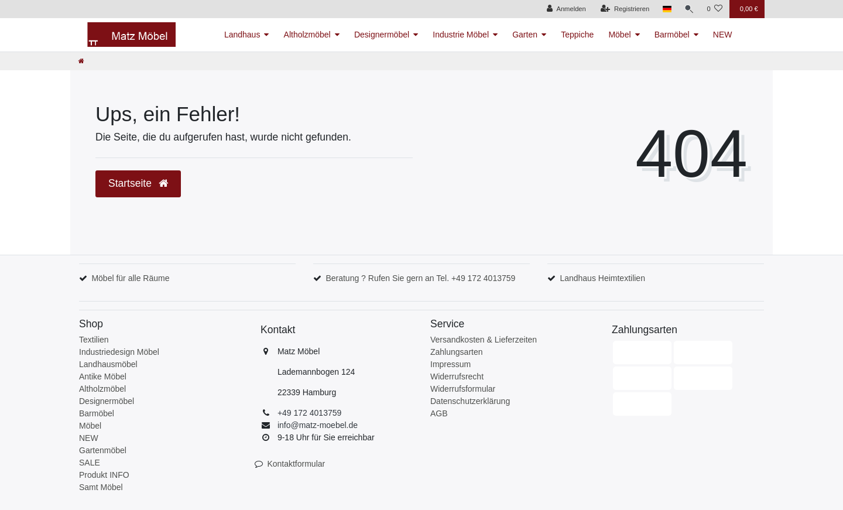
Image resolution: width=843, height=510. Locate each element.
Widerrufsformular (462, 388)
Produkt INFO (104, 475)
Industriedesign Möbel (119, 352)
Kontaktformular (296, 463)
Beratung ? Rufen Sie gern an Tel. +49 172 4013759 (420, 278)
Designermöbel (381, 34)
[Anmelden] (566, 9)
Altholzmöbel (307, 34)
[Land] (666, 9)
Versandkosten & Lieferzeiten (483, 339)
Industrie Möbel (461, 34)
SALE (89, 462)
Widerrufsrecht (457, 376)
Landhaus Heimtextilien (602, 278)
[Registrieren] (624, 9)
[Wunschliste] (714, 9)
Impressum (450, 364)
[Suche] (688, 9)
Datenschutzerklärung (470, 401)
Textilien (94, 339)
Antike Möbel (102, 376)
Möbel (619, 34)
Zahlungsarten (456, 352)
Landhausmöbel (108, 364)
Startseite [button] (138, 183)
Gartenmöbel (102, 450)
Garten (524, 34)
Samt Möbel (101, 487)
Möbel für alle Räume (130, 278)
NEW (722, 34)
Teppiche (577, 34)
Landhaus (242, 34)
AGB (439, 413)
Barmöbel (672, 34)
